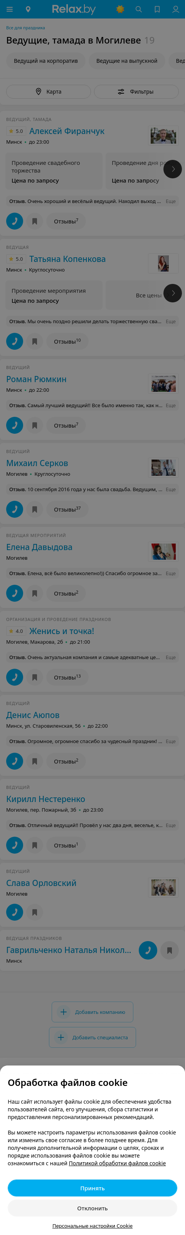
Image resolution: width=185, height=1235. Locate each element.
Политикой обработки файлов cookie (117, 1163)
